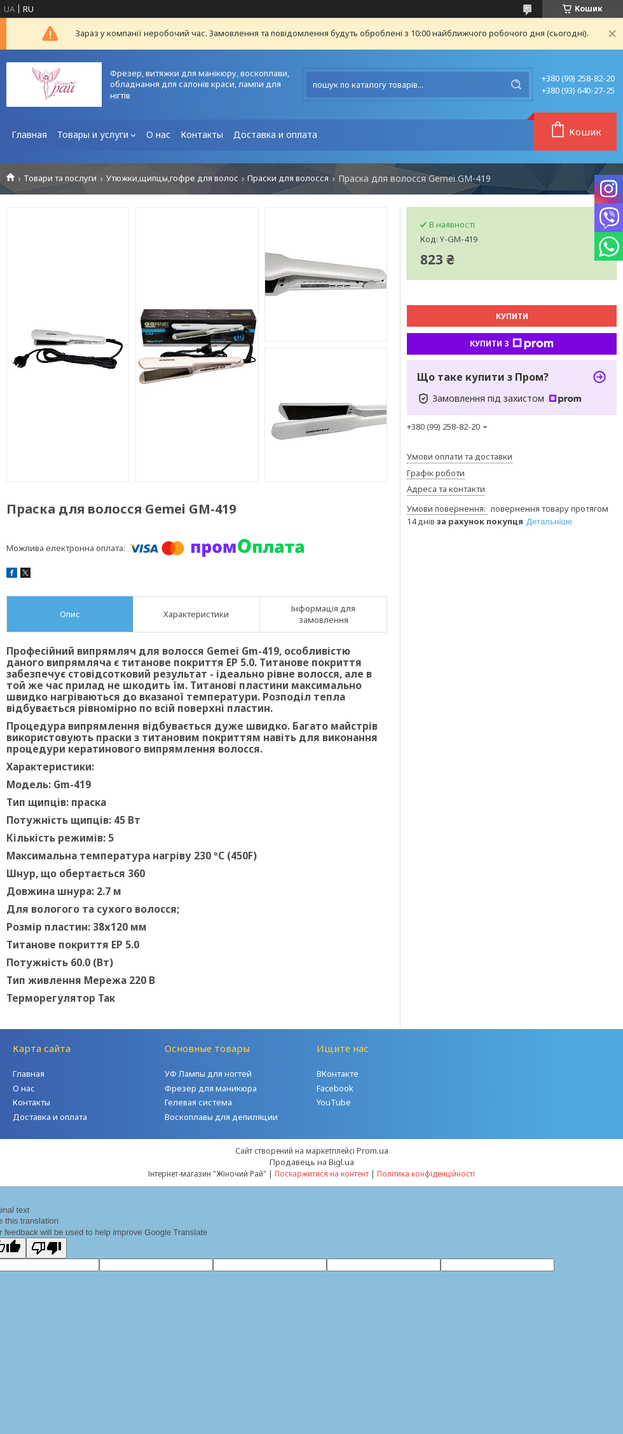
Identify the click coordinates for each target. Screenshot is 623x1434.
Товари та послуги (60, 178)
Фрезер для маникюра (211, 1088)
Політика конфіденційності (426, 1173)
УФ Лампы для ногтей (208, 1073)
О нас (158, 134)
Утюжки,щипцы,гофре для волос (172, 178)
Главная (29, 134)
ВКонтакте (338, 1073)
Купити (512, 316)
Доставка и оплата (275, 134)
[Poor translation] (46, 1248)
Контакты (202, 134)
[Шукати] (516, 84)
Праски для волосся (288, 178)
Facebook (335, 1088)
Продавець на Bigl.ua (312, 1162)
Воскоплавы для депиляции (221, 1117)
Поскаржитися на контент (322, 1173)
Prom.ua (372, 1150)
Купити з (512, 344)
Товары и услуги (92, 134)
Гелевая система (198, 1102)
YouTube (334, 1102)
